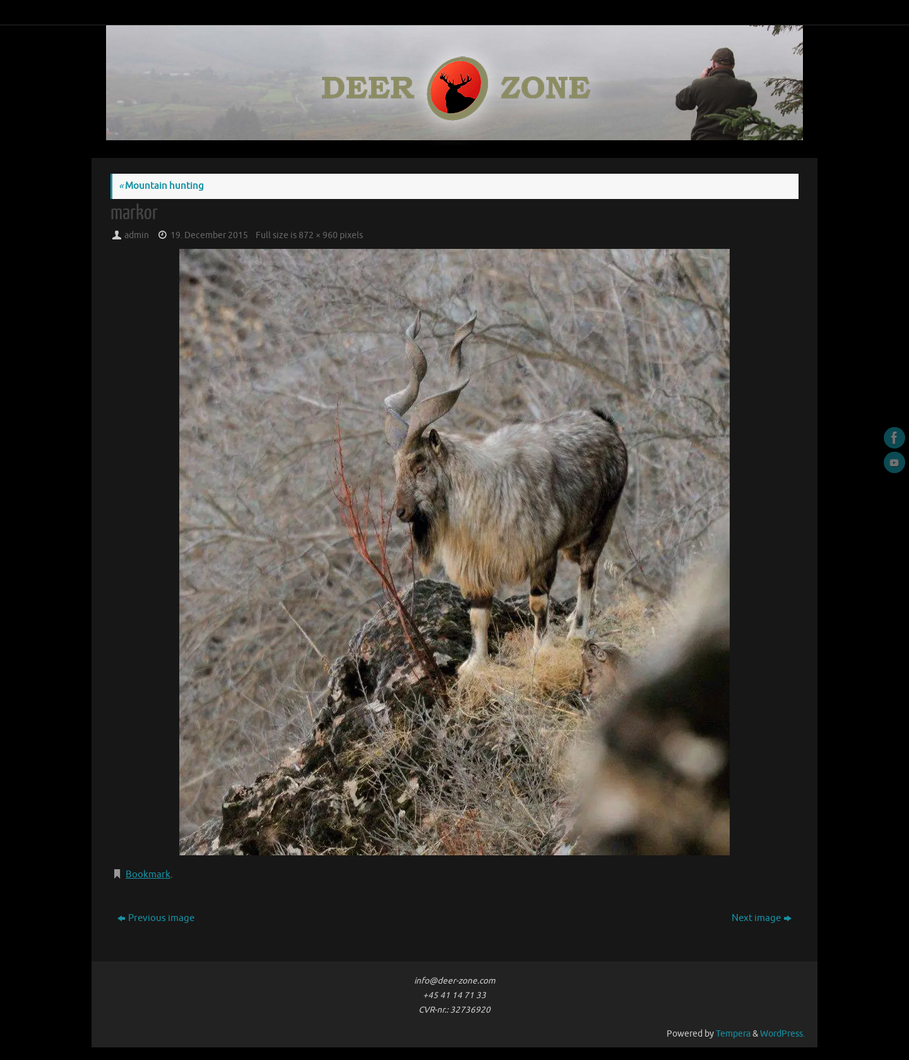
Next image (762, 918)
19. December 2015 (209, 235)
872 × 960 (318, 235)
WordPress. (782, 1033)
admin (136, 235)
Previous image (155, 918)
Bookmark (148, 875)
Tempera (733, 1033)
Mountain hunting (161, 186)
